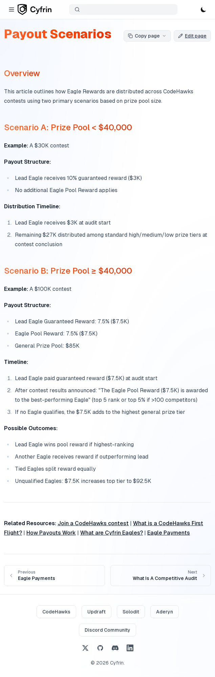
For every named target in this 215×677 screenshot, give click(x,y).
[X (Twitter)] (85, 648)
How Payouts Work (51, 533)
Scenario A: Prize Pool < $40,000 (68, 127)
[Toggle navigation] (11, 9)
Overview (22, 73)
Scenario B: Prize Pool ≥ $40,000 (68, 270)
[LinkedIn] (130, 648)
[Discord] (115, 648)
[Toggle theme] (203, 9)
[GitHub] (100, 648)
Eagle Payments (168, 533)
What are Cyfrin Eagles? (111, 533)
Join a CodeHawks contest (93, 523)
